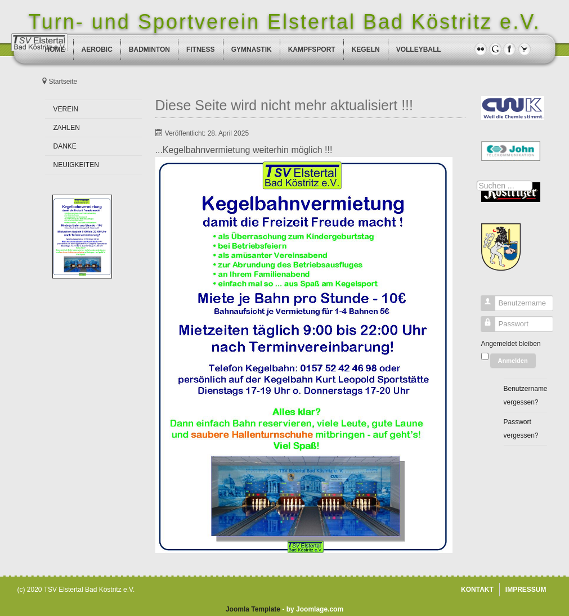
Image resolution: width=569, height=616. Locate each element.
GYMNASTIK (251, 49)
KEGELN (366, 49)
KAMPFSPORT (311, 49)
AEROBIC (97, 49)
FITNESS (200, 49)
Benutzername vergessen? (525, 395)
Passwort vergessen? (521, 428)
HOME (55, 49)
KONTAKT (477, 589)
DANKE (65, 146)
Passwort (483, 326)
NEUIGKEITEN (76, 165)
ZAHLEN (66, 128)
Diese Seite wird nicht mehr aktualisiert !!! (284, 105)
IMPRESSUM (525, 589)
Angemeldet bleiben (511, 344)
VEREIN (66, 109)
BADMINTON (149, 49)
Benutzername (483, 305)
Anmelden (513, 360)
